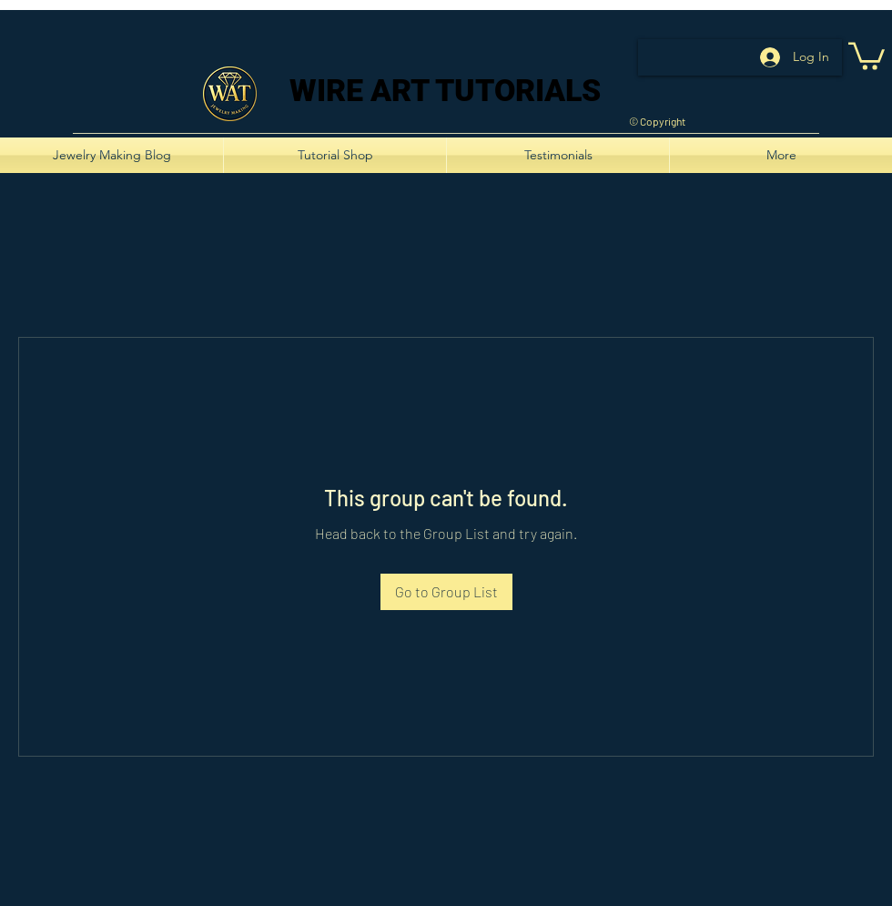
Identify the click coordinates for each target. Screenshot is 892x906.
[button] (866, 54)
